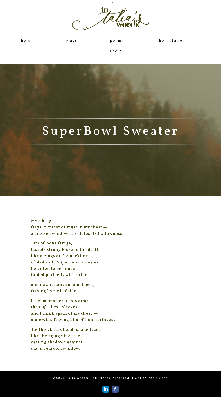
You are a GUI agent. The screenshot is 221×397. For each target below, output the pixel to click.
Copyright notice (151, 378)
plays (71, 41)
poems (117, 41)
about (116, 51)
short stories (171, 41)
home (27, 41)
